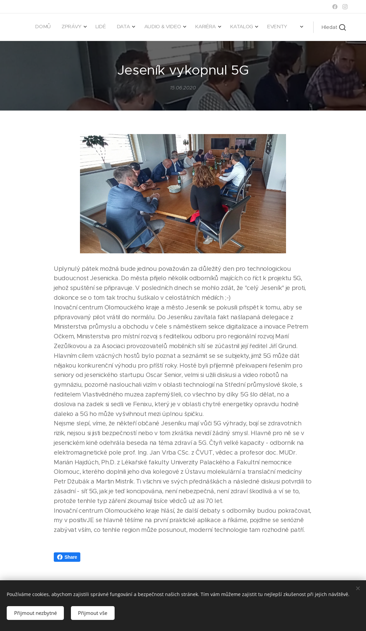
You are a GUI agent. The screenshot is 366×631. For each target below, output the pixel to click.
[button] (333, 27)
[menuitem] (196, 27)
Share (67, 557)
